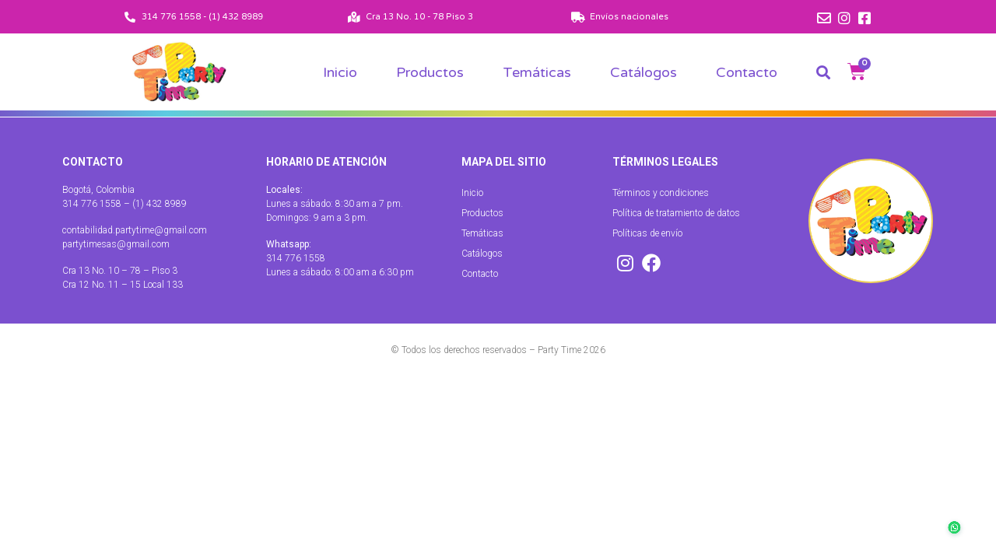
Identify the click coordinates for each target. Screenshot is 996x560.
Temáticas (537, 72)
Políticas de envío (647, 233)
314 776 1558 (295, 258)
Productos (430, 72)
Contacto (746, 72)
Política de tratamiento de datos (676, 213)
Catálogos (643, 72)
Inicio (340, 72)
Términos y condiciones (660, 192)
